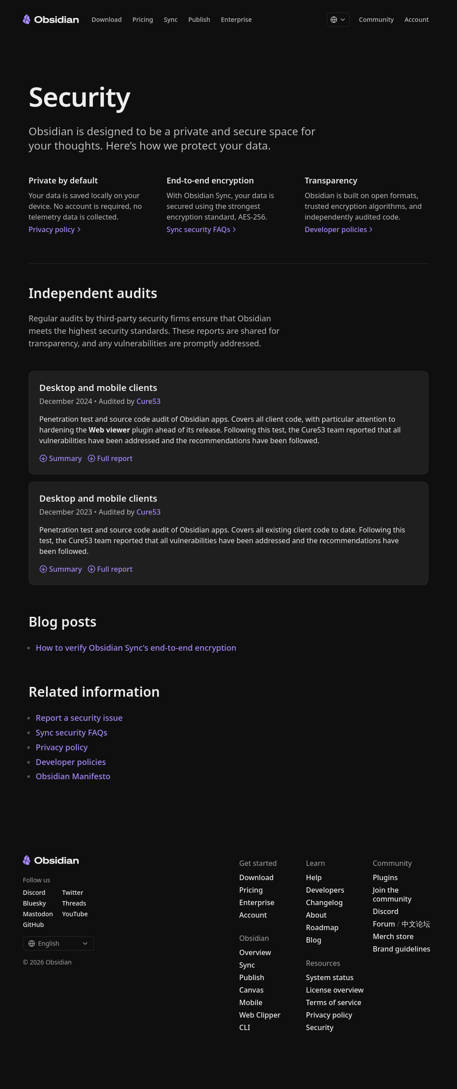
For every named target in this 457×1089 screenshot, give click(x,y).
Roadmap (322, 927)
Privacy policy (56, 229)
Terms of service (333, 1002)
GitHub (33, 924)
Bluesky (34, 903)
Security (320, 1027)
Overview (255, 952)
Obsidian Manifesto (73, 776)
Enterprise (236, 20)
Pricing (143, 20)
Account (416, 20)
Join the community (392, 894)
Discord (386, 911)
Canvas (251, 990)
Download (106, 20)
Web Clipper (260, 1015)
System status (330, 977)
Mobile (250, 1002)
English (58, 943)
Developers (325, 890)
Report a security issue (79, 717)
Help (314, 877)
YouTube (74, 914)
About (316, 915)
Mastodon (38, 914)
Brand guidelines (401, 949)
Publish (199, 20)
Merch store (393, 936)
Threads (74, 903)
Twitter (72, 892)
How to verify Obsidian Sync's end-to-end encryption (136, 647)
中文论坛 (416, 924)
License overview (335, 990)
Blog (313, 940)
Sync (171, 20)
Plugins (385, 877)
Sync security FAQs (202, 229)
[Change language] (338, 20)
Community (376, 20)
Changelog (324, 902)
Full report (110, 458)
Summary (60, 458)
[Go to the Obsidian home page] (51, 19)
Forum (384, 924)
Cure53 (149, 401)
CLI (244, 1027)
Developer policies (340, 229)
